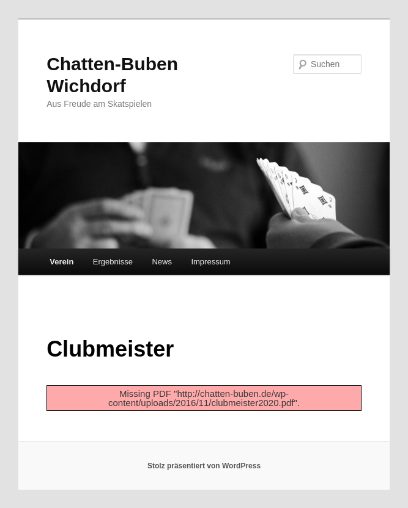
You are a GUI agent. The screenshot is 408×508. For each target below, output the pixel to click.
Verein (61, 261)
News (162, 261)
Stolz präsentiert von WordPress (204, 466)
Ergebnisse (113, 261)
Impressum (210, 261)
